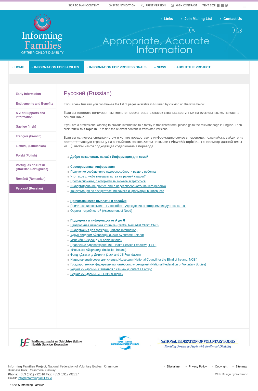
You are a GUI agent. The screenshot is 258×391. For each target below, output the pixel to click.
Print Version (156, 5)
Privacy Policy (198, 366)
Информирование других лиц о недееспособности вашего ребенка (118, 186)
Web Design (223, 374)
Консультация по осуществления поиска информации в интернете (117, 191)
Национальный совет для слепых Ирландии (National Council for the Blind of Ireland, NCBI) (133, 259)
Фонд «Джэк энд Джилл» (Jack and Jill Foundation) (105, 254)
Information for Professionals (118, 67)
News (161, 67)
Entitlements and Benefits (34, 103)
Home (19, 67)
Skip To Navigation (122, 5)
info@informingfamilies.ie (35, 378)
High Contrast (186, 5)
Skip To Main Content (83, 5)
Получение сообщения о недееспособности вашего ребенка (113, 171)
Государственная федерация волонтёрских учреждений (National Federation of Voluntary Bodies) (138, 264)
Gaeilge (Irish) (26, 126)
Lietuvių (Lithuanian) (31, 146)
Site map (241, 366)
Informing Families (42, 34)
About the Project (193, 67)
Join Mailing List (198, 19)
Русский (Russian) (29, 188)
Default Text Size (218, 6)
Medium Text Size (222, 6)
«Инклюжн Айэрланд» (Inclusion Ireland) (98, 250)
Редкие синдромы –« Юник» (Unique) (96, 274)
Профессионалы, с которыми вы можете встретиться (108, 181)
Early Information (28, 94)
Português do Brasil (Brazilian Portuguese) (32, 167)
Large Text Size (226, 6)
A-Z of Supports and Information (30, 115)
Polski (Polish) (26, 155)
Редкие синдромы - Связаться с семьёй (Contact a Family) (111, 269)
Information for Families (56, 67)
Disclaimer (173, 366)
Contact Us (232, 19)
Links (168, 19)
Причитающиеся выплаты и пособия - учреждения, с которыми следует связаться (128, 206)
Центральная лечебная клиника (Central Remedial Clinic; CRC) (114, 225)
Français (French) (28, 136)
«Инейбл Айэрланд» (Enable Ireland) (96, 240)
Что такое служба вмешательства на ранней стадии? (108, 176)
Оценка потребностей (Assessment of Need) (101, 211)
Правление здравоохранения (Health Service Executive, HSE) (113, 245)
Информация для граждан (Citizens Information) (103, 230)
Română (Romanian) (30, 179)
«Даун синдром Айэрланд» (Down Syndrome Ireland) (107, 235)
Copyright (221, 366)
